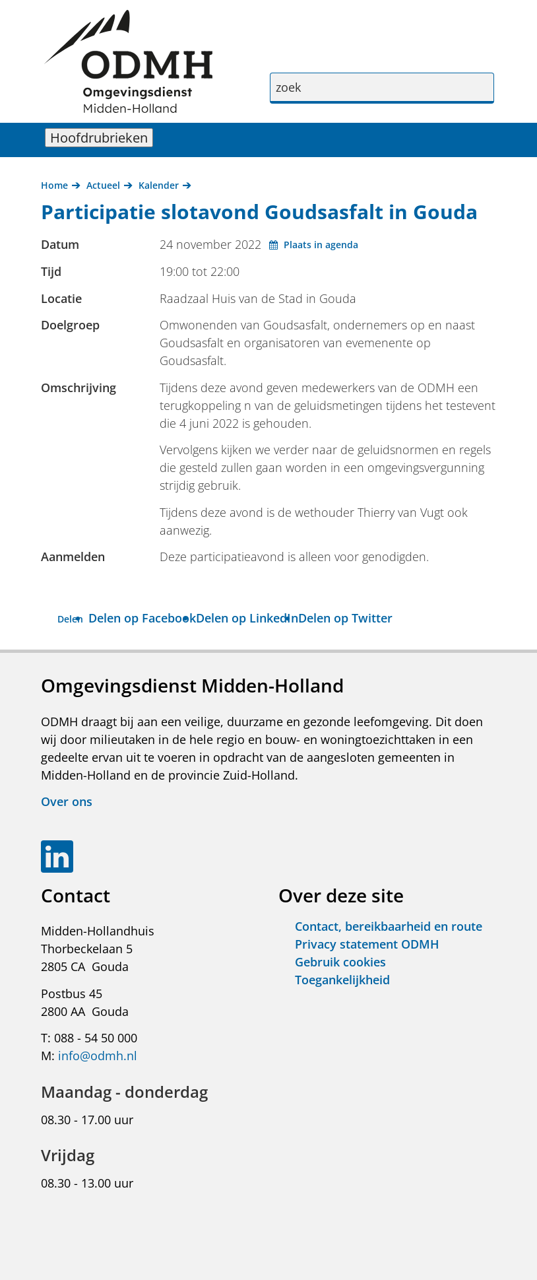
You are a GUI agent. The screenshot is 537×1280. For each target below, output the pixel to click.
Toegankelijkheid (342, 980)
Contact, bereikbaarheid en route (388, 926)
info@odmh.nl (97, 1055)
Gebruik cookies (340, 962)
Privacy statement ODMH (367, 944)
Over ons (66, 801)
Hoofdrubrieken (101, 137)
